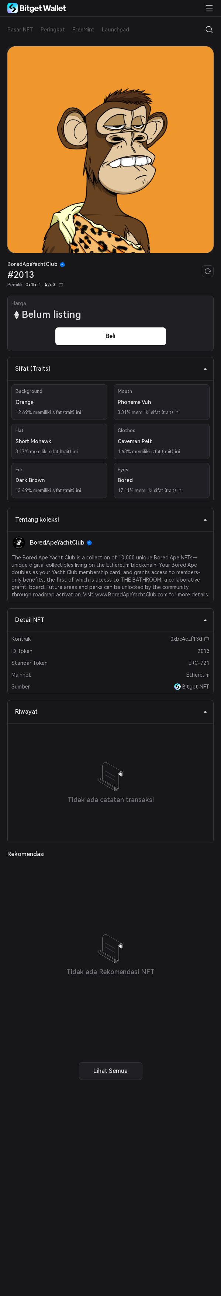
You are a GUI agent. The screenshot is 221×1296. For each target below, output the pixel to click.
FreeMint (83, 30)
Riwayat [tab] (111, 711)
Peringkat (53, 30)
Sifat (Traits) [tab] (111, 368)
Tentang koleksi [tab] (111, 519)
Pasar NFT (20, 30)
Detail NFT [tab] (111, 619)
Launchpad (115, 30)
